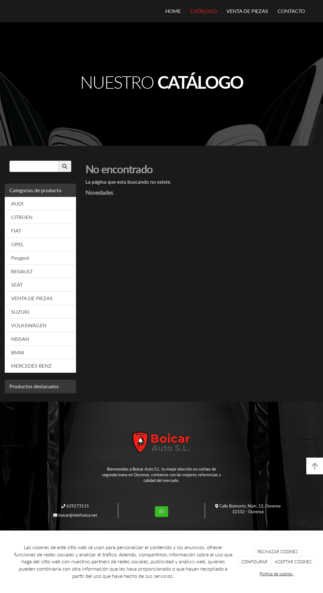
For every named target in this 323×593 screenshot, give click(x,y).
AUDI (17, 203)
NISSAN (20, 339)
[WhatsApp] (161, 511)
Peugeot (20, 258)
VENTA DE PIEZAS (247, 11)
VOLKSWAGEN (28, 325)
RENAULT (22, 271)
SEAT (17, 285)
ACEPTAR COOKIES (293, 561)
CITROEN (21, 217)
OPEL (17, 244)
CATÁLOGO (203, 11)
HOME (173, 11)
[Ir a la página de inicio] (12, 11)
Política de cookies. (277, 573)
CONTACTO (291, 11)
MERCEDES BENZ (31, 366)
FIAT (16, 231)
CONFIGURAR (254, 561)
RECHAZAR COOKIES (277, 551)
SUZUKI (20, 312)
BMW (17, 352)
